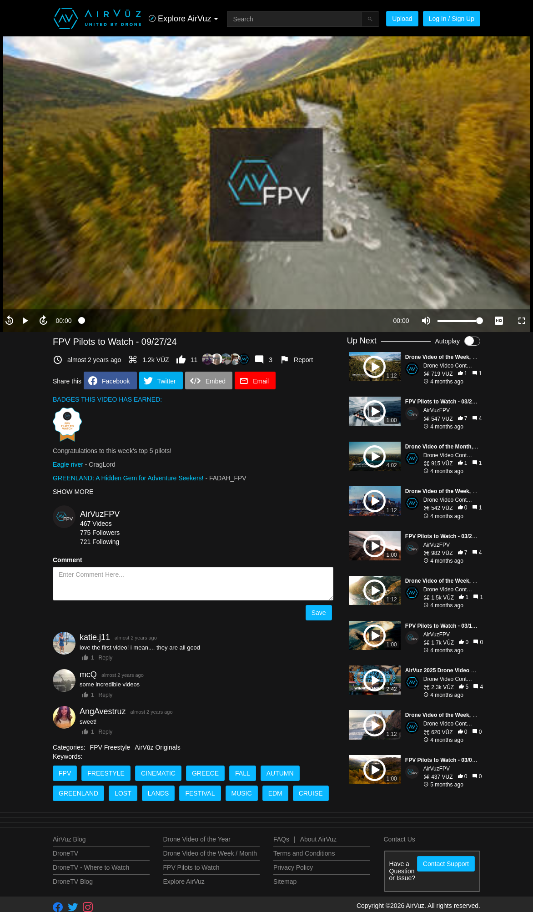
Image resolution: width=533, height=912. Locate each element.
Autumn (280, 773)
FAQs (281, 839)
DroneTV (65, 853)
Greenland (78, 793)
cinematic (158, 773)
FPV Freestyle (110, 747)
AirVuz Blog (69, 839)
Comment (67, 560)
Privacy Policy (293, 867)
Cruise (311, 793)
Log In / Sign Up (451, 18)
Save (319, 612)
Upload (402, 18)
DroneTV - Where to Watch (91, 867)
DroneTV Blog (73, 881)
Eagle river (68, 464)
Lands (158, 793)
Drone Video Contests (450, 366)
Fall (242, 773)
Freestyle (106, 773)
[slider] (232, 320)
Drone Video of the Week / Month (210, 853)
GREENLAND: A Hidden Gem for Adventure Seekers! (128, 478)
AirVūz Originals (157, 747)
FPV (65, 773)
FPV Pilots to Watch (191, 867)
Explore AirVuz (184, 881)
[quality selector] (499, 320)
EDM (275, 793)
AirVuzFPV (100, 514)
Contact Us (399, 839)
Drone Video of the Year (197, 839)
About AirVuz (318, 839)
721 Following (99, 541)
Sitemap (285, 881)
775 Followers (100, 532)
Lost (123, 793)
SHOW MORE (73, 491)
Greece (205, 773)
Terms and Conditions (304, 853)
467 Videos (96, 523)
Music (241, 793)
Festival (200, 793)
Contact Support (446, 863)
